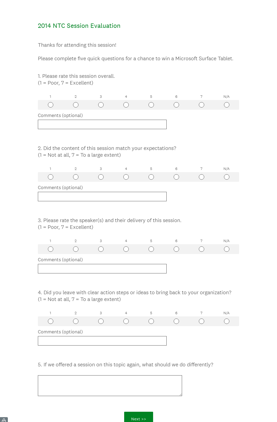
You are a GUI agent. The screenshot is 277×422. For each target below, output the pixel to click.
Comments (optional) (60, 115)
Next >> (138, 394)
